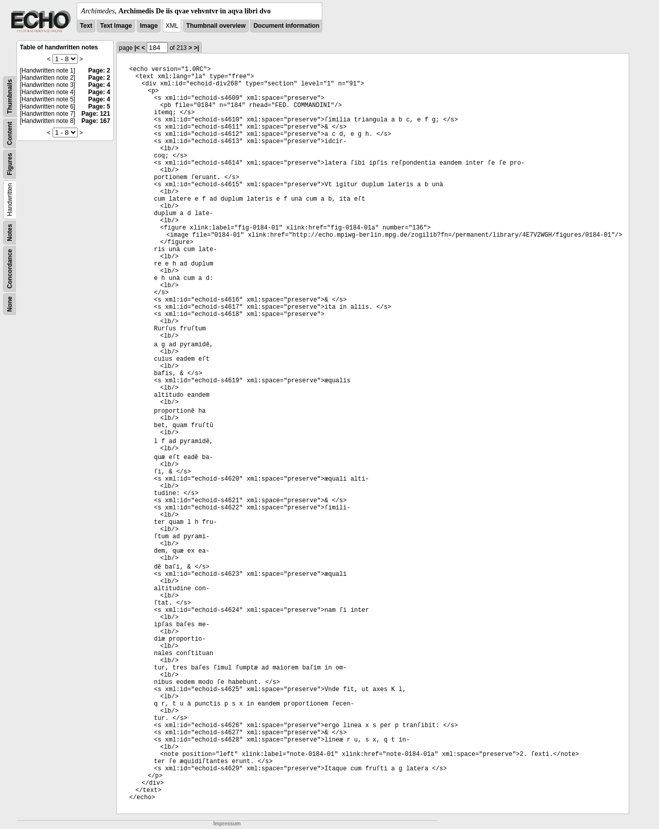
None (9, 304)
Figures (9, 164)
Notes (9, 232)
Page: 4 (99, 85)
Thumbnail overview (216, 25)
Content (9, 133)
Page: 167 (95, 121)
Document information (286, 25)
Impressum (226, 823)
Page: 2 (99, 70)
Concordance (9, 269)
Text (86, 25)
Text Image (116, 25)
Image (149, 25)
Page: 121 (95, 113)
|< (137, 47)
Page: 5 (99, 106)
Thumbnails (9, 96)
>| (196, 47)
